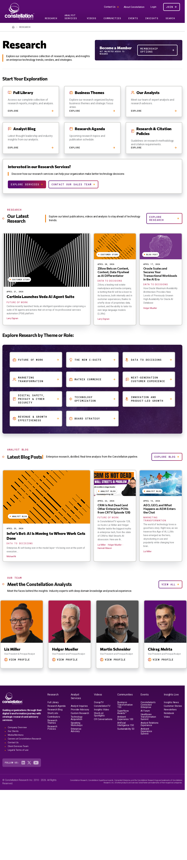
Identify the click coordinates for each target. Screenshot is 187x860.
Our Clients (13, 731)
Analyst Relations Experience (150, 724)
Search (170, 18)
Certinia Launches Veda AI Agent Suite (40, 296)
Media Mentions (15, 735)
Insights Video (101, 709)
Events (133, 18)
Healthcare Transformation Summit (148, 717)
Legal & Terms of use (18, 750)
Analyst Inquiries (79, 706)
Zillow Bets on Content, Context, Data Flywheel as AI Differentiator (113, 272)
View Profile (15, 659)
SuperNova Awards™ (123, 712)
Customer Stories (173, 706)
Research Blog (54, 709)
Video (167, 716)
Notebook (169, 713)
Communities (112, 18)
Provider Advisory (80, 709)
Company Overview (17, 727)
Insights (151, 18)
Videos (91, 18)
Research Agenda (56, 706)
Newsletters (170, 709)
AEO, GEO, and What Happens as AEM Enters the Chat (159, 508)
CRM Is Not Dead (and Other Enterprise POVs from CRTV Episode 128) (114, 508)
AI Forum (145, 710)
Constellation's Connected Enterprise (148, 705)
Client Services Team (18, 746)
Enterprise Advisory (76, 730)
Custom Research (80, 713)
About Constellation (134, 7)
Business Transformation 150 (125, 705)
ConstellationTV (102, 706)
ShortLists (52, 713)
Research (51, 18)
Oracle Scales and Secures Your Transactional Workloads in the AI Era (160, 274)
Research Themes (52, 721)
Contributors (53, 716)
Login (153, 7)
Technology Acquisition (77, 718)
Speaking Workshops (77, 724)
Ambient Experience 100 (125, 718)
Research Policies (52, 727)
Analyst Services (71, 17)
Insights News (171, 702)
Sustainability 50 (125, 728)
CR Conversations (103, 719)
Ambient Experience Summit (146, 731)
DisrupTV (98, 702)
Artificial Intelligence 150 (125, 724)
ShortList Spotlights (99, 714)
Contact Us (109, 6)
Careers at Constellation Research (24, 739)
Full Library (53, 702)
